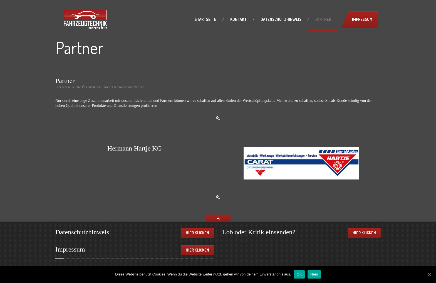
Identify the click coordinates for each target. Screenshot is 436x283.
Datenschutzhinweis (281, 19)
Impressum (362, 19)
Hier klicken (197, 232)
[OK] (429, 274)
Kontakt (238, 19)
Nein (314, 274)
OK (299, 274)
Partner (323, 19)
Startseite (205, 19)
